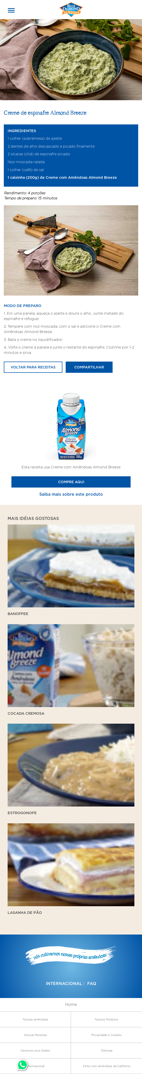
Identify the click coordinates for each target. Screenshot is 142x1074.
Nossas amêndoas (35, 1019)
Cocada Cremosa (26, 713)
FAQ (91, 983)
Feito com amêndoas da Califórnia (106, 1066)
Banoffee (18, 614)
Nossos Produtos (106, 1019)
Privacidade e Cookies (106, 1035)
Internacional (64, 983)
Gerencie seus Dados (35, 1050)
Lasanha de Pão (25, 912)
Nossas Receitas (35, 1035)
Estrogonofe (22, 813)
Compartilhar (89, 367)
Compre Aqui (71, 482)
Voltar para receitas (33, 367)
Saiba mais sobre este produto (71, 494)
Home (71, 1004)
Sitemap (106, 1050)
